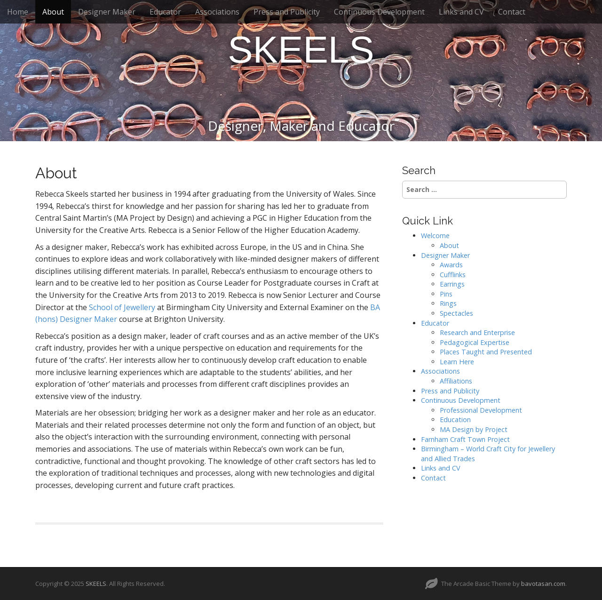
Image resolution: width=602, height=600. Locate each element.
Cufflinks (453, 274)
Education (455, 419)
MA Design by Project (473, 429)
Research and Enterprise (477, 332)
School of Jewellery (122, 307)
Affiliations (456, 380)
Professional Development (481, 410)
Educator (165, 12)
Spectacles (456, 313)
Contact (511, 12)
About (53, 12)
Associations (217, 12)
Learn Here (457, 361)
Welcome (435, 235)
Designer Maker (106, 12)
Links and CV (461, 12)
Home (17, 12)
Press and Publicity (286, 12)
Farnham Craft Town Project (465, 439)
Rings (448, 303)
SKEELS (301, 50)
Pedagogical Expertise (474, 342)
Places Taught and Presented (486, 351)
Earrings (452, 284)
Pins (446, 293)
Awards (451, 264)
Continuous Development (379, 12)
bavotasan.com (543, 583)
